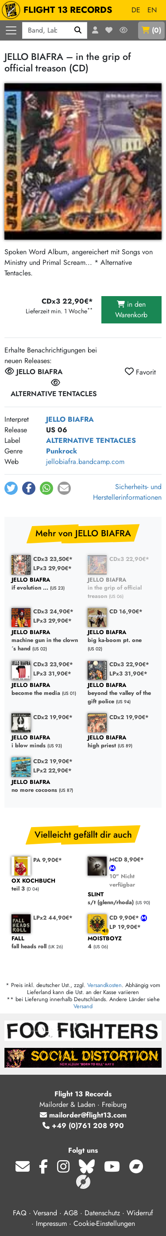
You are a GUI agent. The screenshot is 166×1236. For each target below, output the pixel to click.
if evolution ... (45, 584)
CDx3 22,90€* (129, 559)
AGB (71, 1213)
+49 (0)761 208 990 (83, 1126)
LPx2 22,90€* (52, 770)
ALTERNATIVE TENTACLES (91, 440)
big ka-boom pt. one (121, 636)
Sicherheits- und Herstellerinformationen (127, 492)
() (151, 30)
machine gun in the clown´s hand (45, 641)
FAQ (20, 1213)
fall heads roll (45, 942)
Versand (83, 1006)
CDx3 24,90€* (53, 611)
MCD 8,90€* (126, 859)
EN (152, 10)
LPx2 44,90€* (53, 917)
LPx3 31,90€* (52, 673)
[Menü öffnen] (11, 30)
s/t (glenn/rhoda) (121, 898)
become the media (45, 689)
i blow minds (45, 742)
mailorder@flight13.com (83, 1115)
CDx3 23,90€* (53, 664)
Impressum (51, 1223)
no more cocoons (45, 786)
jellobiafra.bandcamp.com (85, 462)
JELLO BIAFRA (70, 419)
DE (135, 10)
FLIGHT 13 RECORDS (59, 10)
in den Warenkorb (131, 309)
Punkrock (61, 451)
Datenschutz (102, 1213)
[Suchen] (78, 30)
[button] (11, 488)
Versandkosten (104, 985)
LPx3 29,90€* (52, 568)
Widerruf (140, 1213)
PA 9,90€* (47, 860)
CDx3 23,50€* (53, 559)
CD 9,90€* (125, 917)
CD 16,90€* (126, 611)
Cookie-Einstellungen (104, 1223)
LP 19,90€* (125, 927)
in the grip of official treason (121, 588)
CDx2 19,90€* (53, 717)
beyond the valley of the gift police (121, 693)
